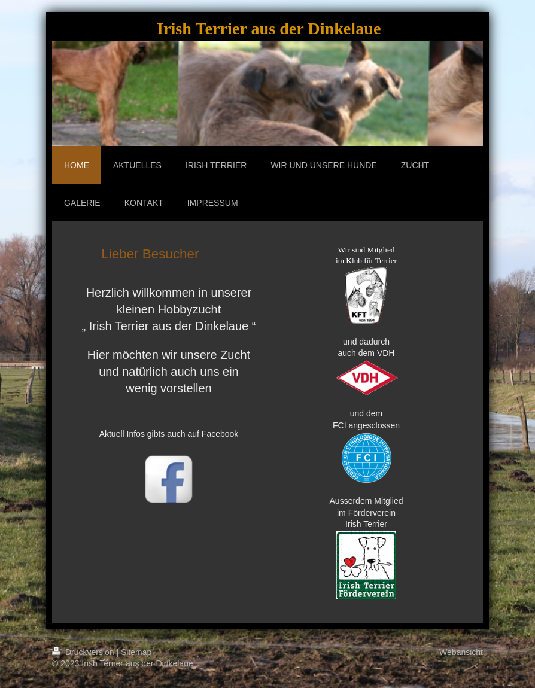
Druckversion (84, 652)
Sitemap (136, 652)
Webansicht (461, 652)
